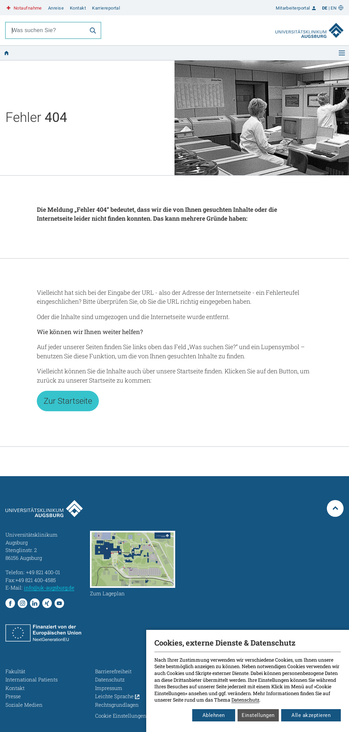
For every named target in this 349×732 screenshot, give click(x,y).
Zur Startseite (68, 401)
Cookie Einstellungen (121, 715)
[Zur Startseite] (309, 30)
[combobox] (45, 30)
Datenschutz (245, 699)
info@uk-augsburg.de (49, 587)
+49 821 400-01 (43, 572)
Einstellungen (258, 715)
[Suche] (93, 30)
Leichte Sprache (117, 696)
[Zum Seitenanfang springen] (335, 508)
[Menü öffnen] (342, 53)
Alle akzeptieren (311, 715)
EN (333, 8)
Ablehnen (213, 715)
